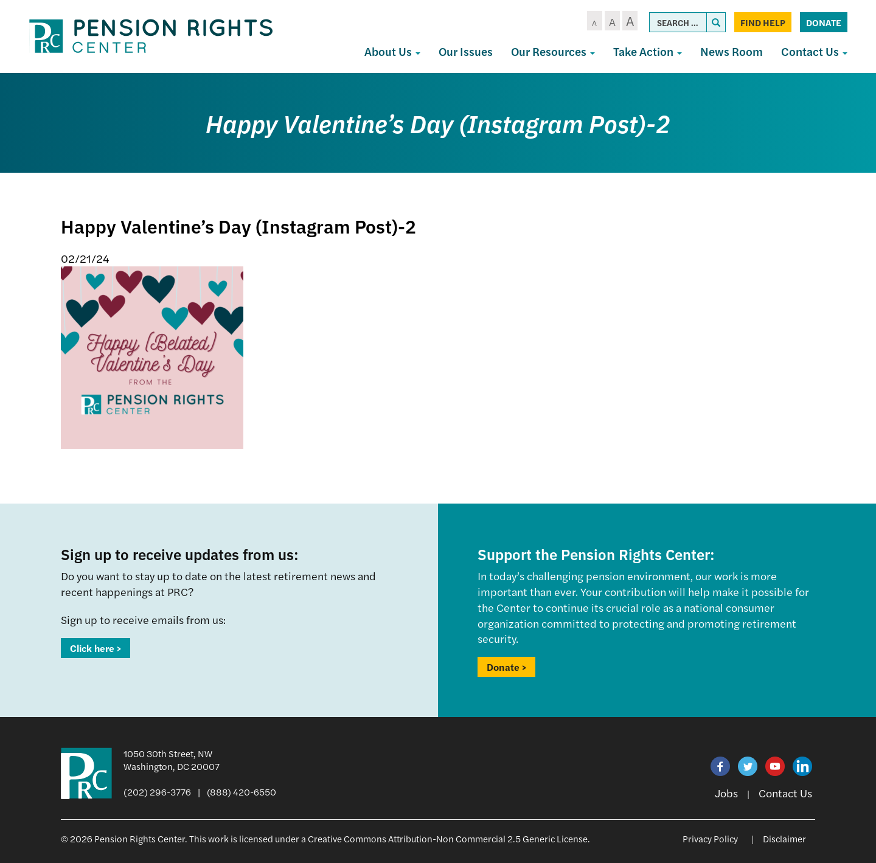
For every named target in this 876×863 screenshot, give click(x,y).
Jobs (726, 792)
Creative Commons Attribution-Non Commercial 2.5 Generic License (448, 838)
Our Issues (466, 51)
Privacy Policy (710, 838)
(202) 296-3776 (157, 791)
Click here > (95, 648)
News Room (731, 51)
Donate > (506, 667)
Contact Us (814, 51)
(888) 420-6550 (241, 791)
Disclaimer (784, 838)
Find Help (762, 22)
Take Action (647, 51)
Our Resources (553, 51)
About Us (392, 51)
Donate (823, 22)
